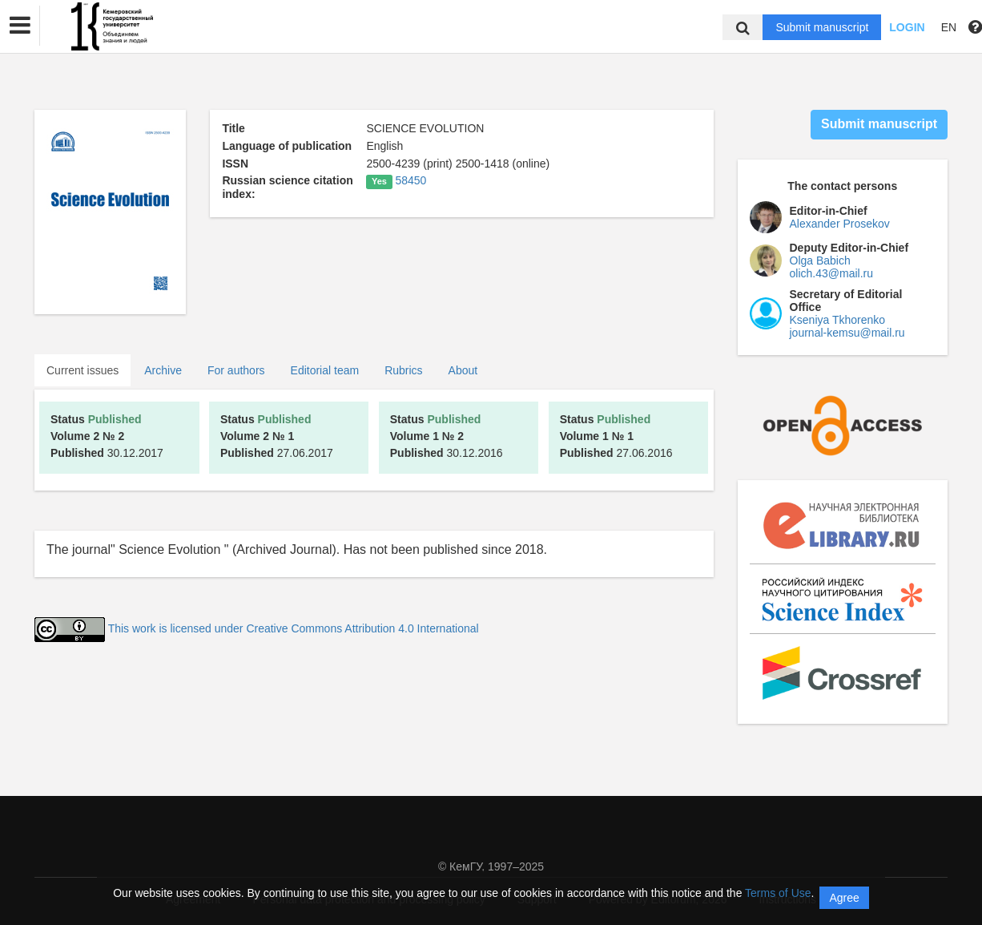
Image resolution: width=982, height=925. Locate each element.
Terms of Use (778, 893)
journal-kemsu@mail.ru (847, 332)
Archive (163, 370)
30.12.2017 (106, 436)
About (463, 370)
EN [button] (948, 27)
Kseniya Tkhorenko (838, 319)
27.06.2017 (276, 436)
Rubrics (403, 370)
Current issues (82, 370)
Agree (844, 897)
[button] (20, 26)
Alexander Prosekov (840, 223)
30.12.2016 (446, 436)
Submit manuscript (821, 27)
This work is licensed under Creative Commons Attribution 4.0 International (293, 628)
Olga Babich (820, 260)
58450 (410, 180)
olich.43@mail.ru (831, 273)
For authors (236, 370)
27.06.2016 (616, 436)
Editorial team (325, 370)
